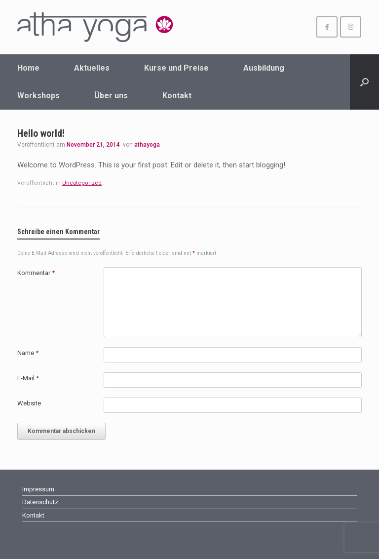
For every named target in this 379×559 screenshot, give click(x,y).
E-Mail (28, 378)
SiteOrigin (209, 539)
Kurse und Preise (176, 68)
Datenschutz (40, 502)
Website (29, 403)
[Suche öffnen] (364, 82)
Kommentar (36, 273)
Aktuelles (92, 68)
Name (27, 353)
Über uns (111, 95)
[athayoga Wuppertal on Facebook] (327, 27)
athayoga (147, 144)
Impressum (38, 489)
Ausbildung (263, 68)
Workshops (38, 95)
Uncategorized (82, 183)
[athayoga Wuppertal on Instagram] (350, 27)
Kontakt (176, 95)
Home (28, 68)
